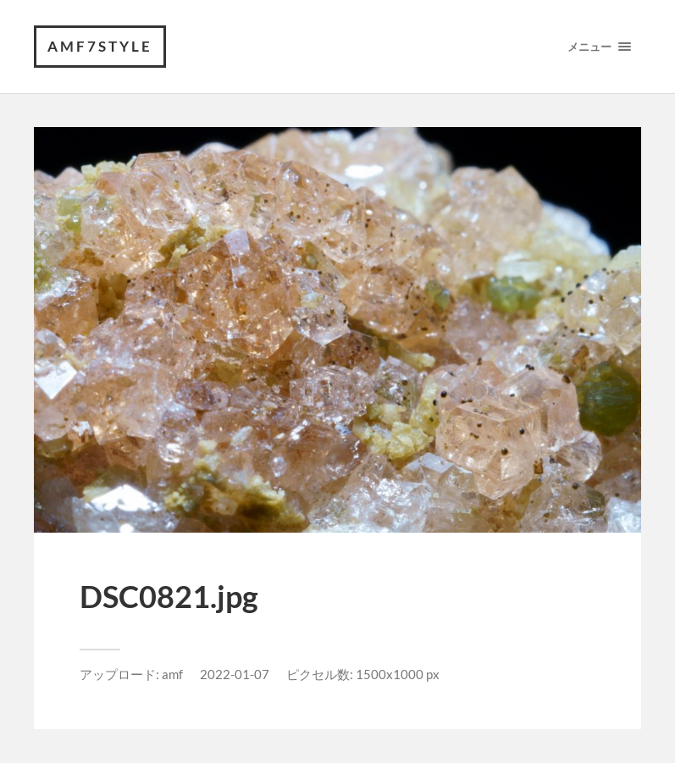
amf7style (99, 46)
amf (172, 674)
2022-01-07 (234, 674)
